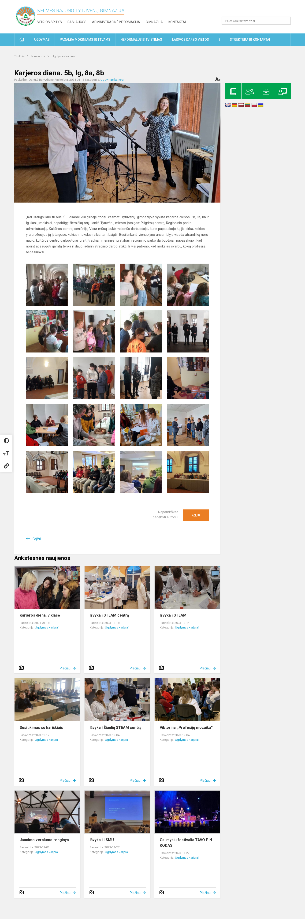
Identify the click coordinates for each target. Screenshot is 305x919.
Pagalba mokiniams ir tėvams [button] (85, 39)
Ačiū (196, 515)
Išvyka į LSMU (102, 840)
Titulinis (19, 56)
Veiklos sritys (49, 22)
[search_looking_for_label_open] (285, 20)
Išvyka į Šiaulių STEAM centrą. (116, 727)
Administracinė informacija (116, 22)
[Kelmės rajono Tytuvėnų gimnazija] (25, 16)
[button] (259, 10)
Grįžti (37, 539)
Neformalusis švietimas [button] (141, 39)
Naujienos (38, 56)
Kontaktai (177, 22)
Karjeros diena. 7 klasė (40, 615)
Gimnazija (154, 22)
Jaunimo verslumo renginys (44, 840)
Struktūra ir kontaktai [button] (250, 39)
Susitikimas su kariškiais (41, 727)
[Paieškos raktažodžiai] (256, 21)
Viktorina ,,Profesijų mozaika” (186, 727)
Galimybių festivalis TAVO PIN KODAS (186, 843)
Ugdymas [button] (42, 39)
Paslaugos (76, 22)
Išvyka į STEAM (173, 615)
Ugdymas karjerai (63, 56)
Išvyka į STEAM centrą (109, 615)
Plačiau (65, 668)
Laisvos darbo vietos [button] (190, 39)
